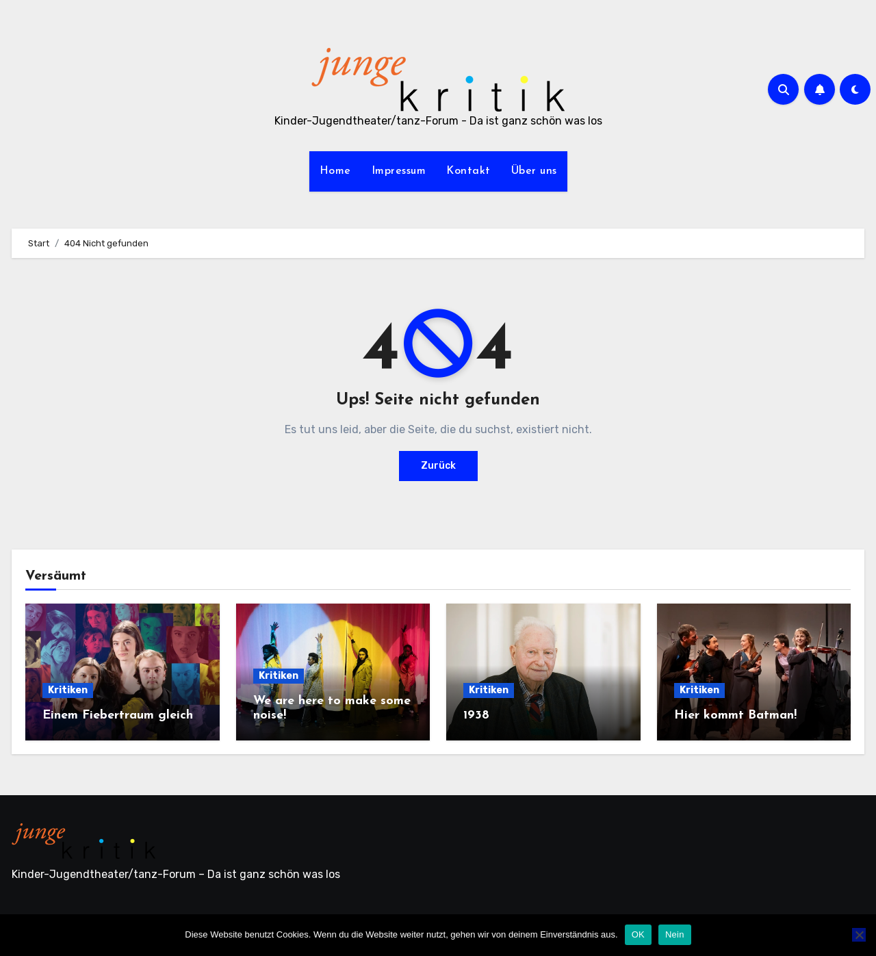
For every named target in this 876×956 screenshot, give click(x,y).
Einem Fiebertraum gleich (117, 715)
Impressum (399, 171)
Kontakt (468, 171)
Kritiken (68, 690)
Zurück (438, 465)
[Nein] (859, 935)
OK (638, 934)
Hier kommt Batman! (735, 715)
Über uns (534, 171)
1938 (476, 715)
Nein (674, 934)
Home (335, 171)
